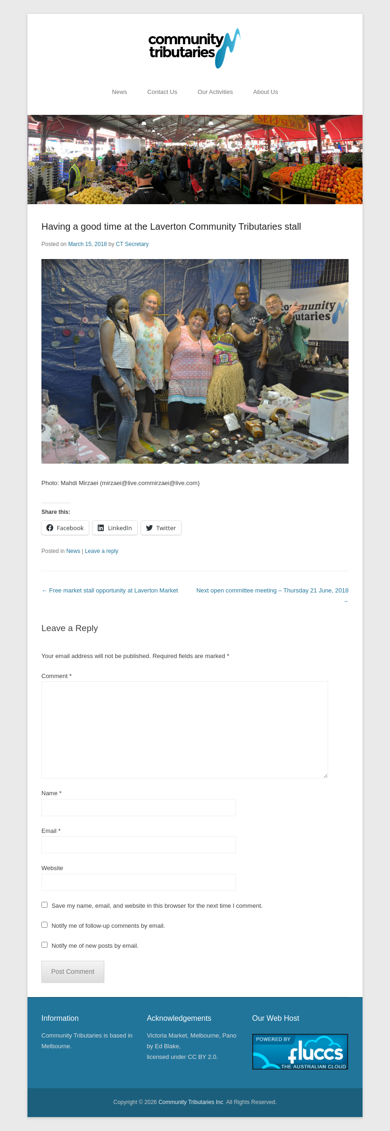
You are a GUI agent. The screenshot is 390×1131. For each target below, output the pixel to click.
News (119, 91)
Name (51, 793)
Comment (56, 675)
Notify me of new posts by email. (95, 945)
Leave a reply (101, 551)
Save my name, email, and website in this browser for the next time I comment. (157, 905)
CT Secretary (132, 244)
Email (51, 830)
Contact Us (162, 91)
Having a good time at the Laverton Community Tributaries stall (171, 226)
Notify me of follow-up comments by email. (108, 925)
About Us (265, 91)
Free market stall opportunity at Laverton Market (109, 590)
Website (52, 868)
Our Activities (215, 91)
